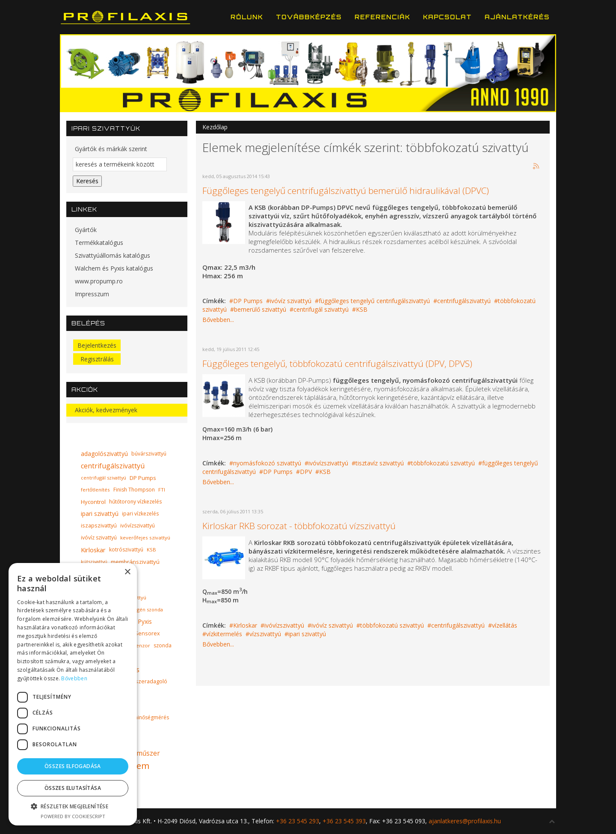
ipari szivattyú (307, 634)
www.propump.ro (99, 281)
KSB (361, 309)
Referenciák (382, 17)
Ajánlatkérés (517, 17)
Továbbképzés (309, 17)
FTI (161, 489)
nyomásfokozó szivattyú (267, 463)
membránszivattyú (135, 562)
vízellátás (504, 625)
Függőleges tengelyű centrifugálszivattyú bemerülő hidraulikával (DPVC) (345, 191)
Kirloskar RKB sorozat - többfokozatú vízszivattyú (299, 526)
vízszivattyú (265, 634)
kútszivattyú (94, 561)
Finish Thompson (134, 489)
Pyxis (145, 621)
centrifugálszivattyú (464, 301)
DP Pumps (248, 301)
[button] (72, 806)
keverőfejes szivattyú (145, 537)
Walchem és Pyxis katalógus (114, 268)
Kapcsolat (447, 17)
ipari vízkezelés (140, 513)
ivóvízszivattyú (328, 463)
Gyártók (86, 230)
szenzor (140, 645)
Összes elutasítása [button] (72, 788)
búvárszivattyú (148, 453)
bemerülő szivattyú (260, 309)
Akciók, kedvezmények (106, 410)
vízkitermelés (224, 634)
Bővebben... (218, 320)
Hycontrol (93, 502)
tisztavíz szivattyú (379, 463)
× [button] (127, 572)
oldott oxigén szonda (139, 609)
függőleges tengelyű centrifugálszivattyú (374, 301)
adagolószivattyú (104, 454)
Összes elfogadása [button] (72, 766)
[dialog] (73, 694)
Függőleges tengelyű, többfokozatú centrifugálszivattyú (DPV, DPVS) (337, 363)
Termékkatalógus (99, 242)
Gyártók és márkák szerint (111, 149)
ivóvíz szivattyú (290, 301)
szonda (163, 645)
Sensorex (147, 633)
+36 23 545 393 (344, 821)
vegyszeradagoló (145, 681)
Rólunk (247, 17)
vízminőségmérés (148, 717)
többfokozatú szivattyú (443, 463)
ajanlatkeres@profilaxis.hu (465, 821)
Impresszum (92, 294)
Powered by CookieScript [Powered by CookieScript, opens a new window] (73, 816)
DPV (306, 472)
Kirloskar (245, 625)
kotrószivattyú (126, 549)
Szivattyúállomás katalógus (112, 255)
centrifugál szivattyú (321, 309)
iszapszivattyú (99, 525)
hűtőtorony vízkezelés (135, 501)
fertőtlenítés (95, 489)
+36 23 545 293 (297, 821)
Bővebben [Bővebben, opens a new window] (74, 678)
